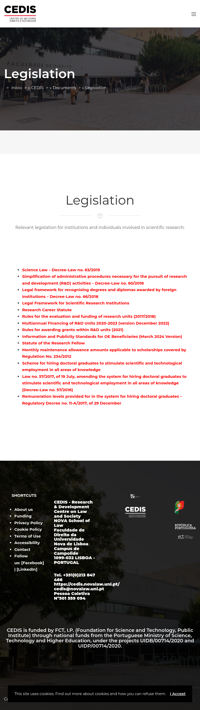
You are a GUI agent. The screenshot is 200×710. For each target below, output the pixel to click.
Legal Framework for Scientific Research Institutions (75, 303)
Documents (64, 87)
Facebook (33, 562)
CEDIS (37, 87)
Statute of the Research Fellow (53, 342)
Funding (23, 515)
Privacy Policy (28, 522)
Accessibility (27, 542)
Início (16, 87)
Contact (22, 549)
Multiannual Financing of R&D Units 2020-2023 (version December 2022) (95, 323)
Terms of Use (27, 536)
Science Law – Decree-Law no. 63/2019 (61, 269)
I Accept (177, 693)
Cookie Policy (28, 529)
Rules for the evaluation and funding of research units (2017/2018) (89, 316)
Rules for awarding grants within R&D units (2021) (72, 329)
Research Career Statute (47, 309)
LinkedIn (27, 569)
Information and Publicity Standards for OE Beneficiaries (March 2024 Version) (102, 336)
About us (23, 509)
